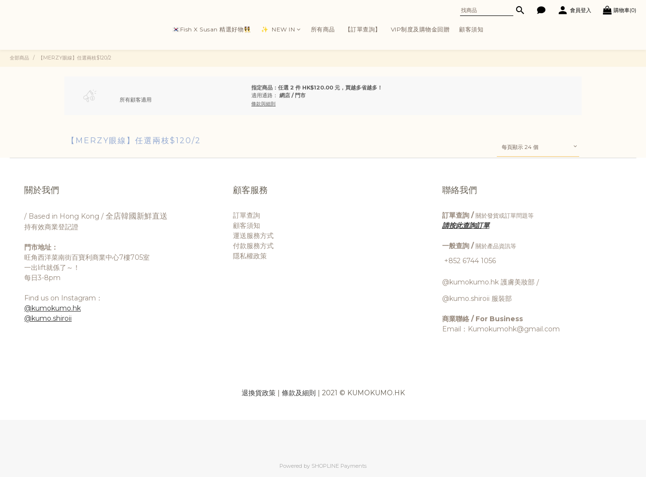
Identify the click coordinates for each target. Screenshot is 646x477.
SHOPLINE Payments (339, 465)
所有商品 (323, 29)
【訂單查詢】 (363, 29)
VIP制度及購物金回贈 (420, 29)
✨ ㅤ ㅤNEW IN (281, 29)
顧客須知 (471, 29)
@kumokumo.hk (52, 308)
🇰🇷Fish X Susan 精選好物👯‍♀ (211, 29)
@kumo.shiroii (48, 318)
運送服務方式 (253, 235)
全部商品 (19, 58)
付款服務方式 (253, 245)
